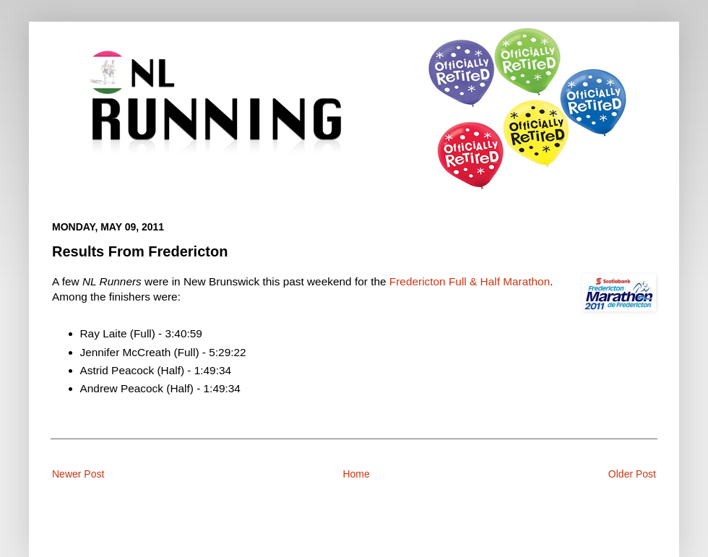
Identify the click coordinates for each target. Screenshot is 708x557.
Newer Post (78, 474)
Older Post (632, 474)
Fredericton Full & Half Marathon (469, 281)
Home (355, 474)
